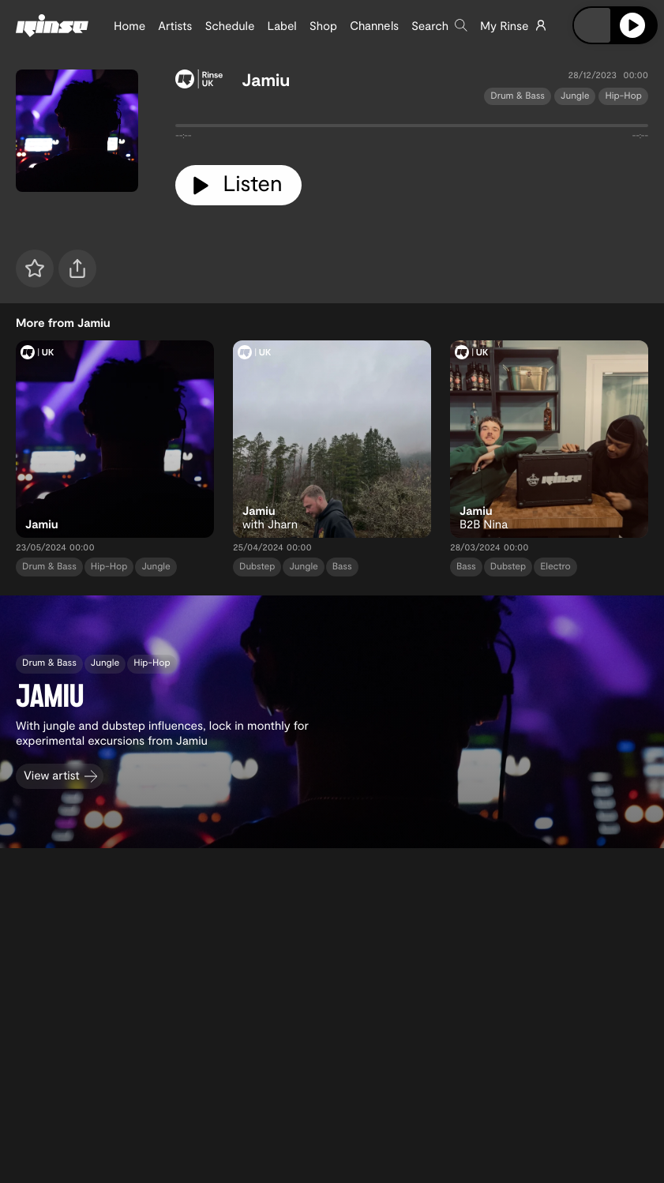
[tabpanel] (411, 129)
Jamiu (266, 79)
